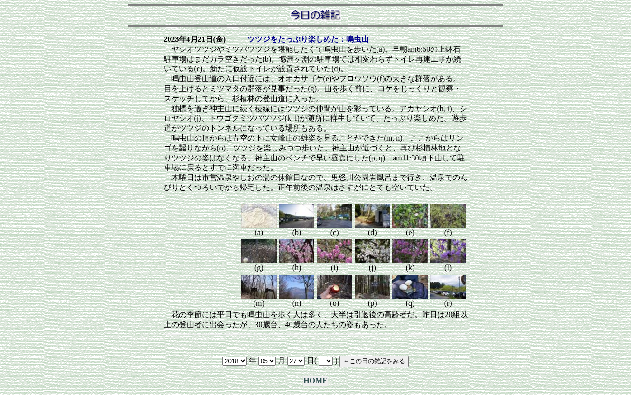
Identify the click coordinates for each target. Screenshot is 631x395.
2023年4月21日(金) (195, 39)
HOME (315, 380)
